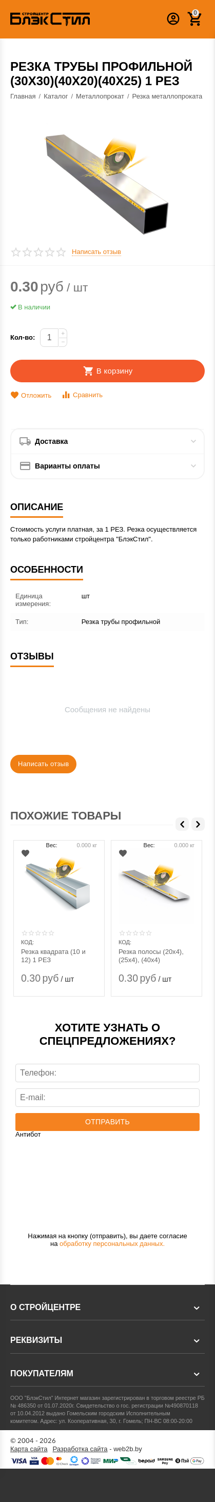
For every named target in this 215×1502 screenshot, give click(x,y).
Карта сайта (29, 1449)
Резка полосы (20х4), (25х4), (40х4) (151, 956)
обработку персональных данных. (112, 1243)
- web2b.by (97, 1449)
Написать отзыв (96, 252)
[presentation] (57, 1178)
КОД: (27, 942)
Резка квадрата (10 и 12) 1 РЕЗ (53, 956)
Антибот (28, 1134)
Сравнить (82, 395)
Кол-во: (22, 337)
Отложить (30, 395)
